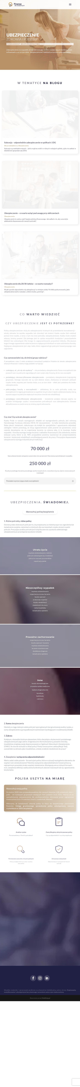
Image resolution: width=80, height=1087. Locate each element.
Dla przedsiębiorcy (10, 174)
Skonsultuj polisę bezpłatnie (40, 597)
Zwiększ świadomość (18, 60)
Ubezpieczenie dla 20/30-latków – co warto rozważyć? (28, 369)
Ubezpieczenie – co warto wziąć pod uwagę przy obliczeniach (31, 270)
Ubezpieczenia (23, 174)
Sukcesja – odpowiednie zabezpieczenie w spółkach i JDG (30, 171)
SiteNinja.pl (46, 1084)
